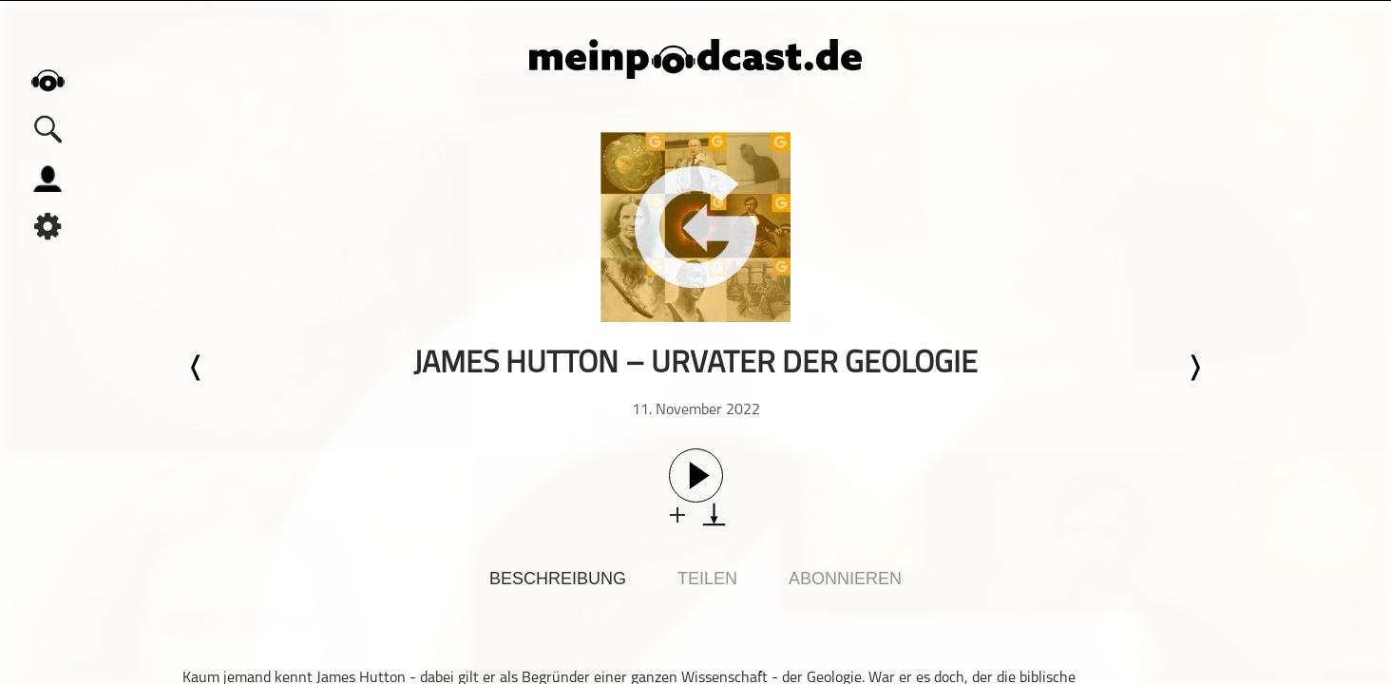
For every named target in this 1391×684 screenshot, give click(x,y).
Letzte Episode (196, 367)
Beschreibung (557, 578)
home (48, 80)
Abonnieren (845, 578)
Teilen (707, 578)
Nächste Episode (1194, 367)
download (714, 514)
